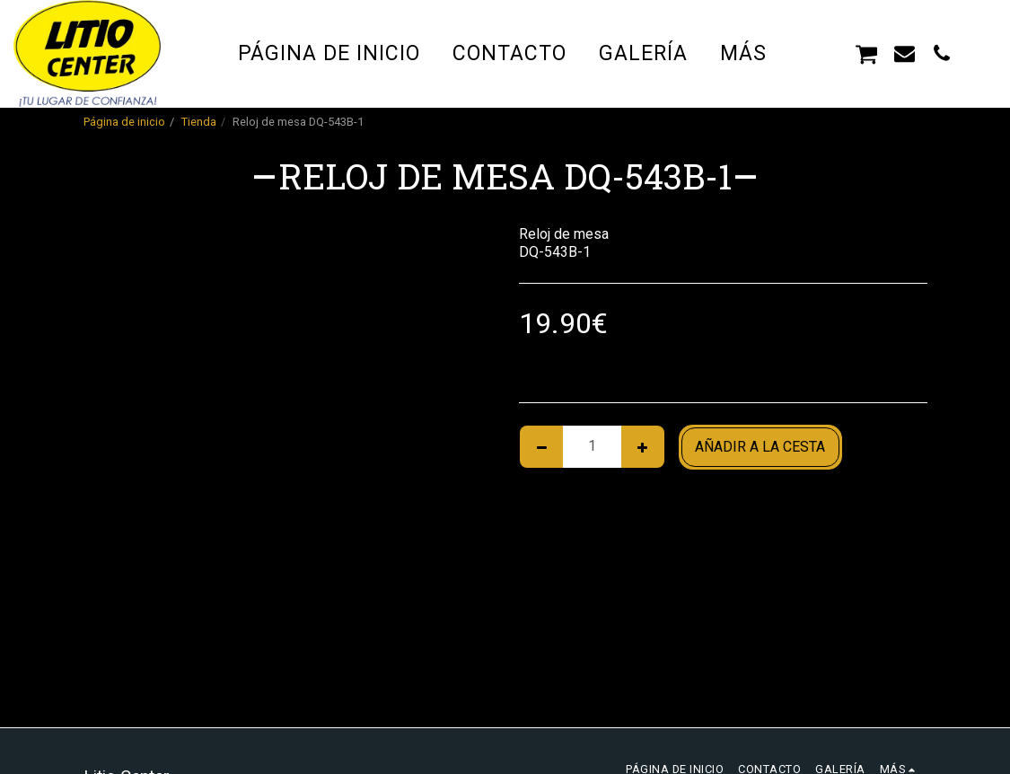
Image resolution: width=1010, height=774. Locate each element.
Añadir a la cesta (760, 446)
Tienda (198, 121)
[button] (829, 53)
